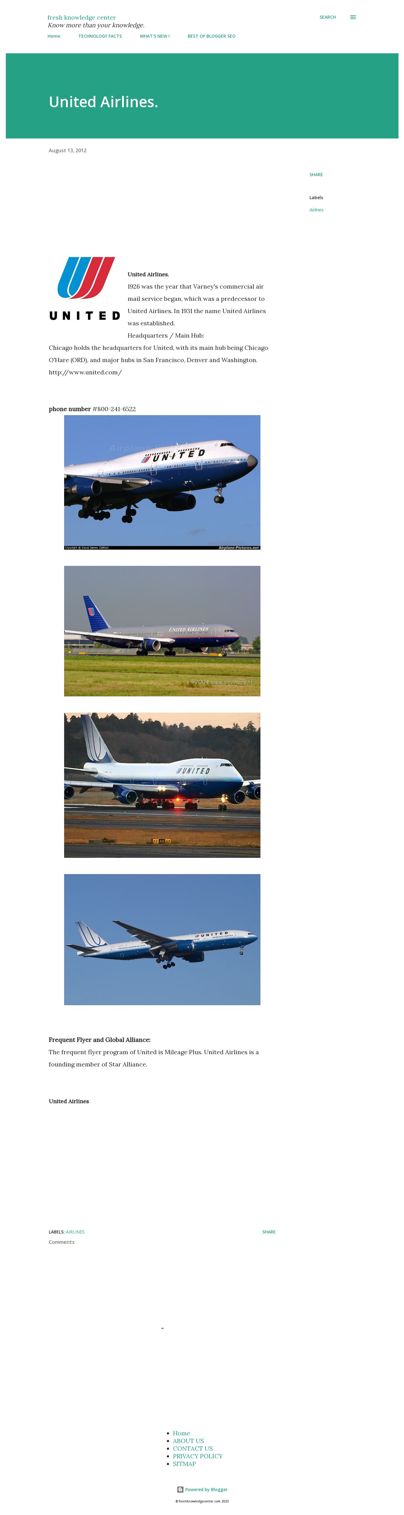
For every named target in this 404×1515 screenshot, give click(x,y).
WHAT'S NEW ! (155, 36)
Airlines (317, 209)
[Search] (328, 17)
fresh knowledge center (82, 17)
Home (54, 36)
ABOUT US (188, 1441)
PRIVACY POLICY (198, 1456)
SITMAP (184, 1464)
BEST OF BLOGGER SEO (212, 36)
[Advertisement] (179, 213)
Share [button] (316, 174)
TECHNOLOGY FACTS (100, 36)
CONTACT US (193, 1448)
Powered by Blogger (202, 1489)
